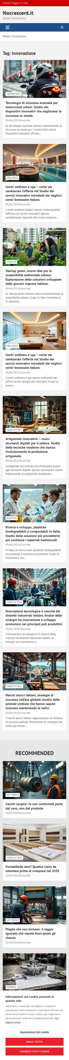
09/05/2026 (12, 813)
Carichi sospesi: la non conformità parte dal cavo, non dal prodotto (34, 806)
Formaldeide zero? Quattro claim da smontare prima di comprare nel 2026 (32, 869)
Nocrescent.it (18, 12)
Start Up (11, 261)
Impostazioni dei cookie (34, 1032)
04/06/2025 (12, 120)
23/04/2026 (12, 875)
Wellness (12, 177)
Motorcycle (13, 93)
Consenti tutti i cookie (34, 1051)
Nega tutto (34, 1041)
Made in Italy (14, 429)
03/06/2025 (12, 544)
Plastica (12, 518)
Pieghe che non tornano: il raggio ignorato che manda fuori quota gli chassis (31, 933)
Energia (11, 987)
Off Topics (13, 794)
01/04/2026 (12, 942)
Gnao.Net (25, 120)
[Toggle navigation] (7, 27)
